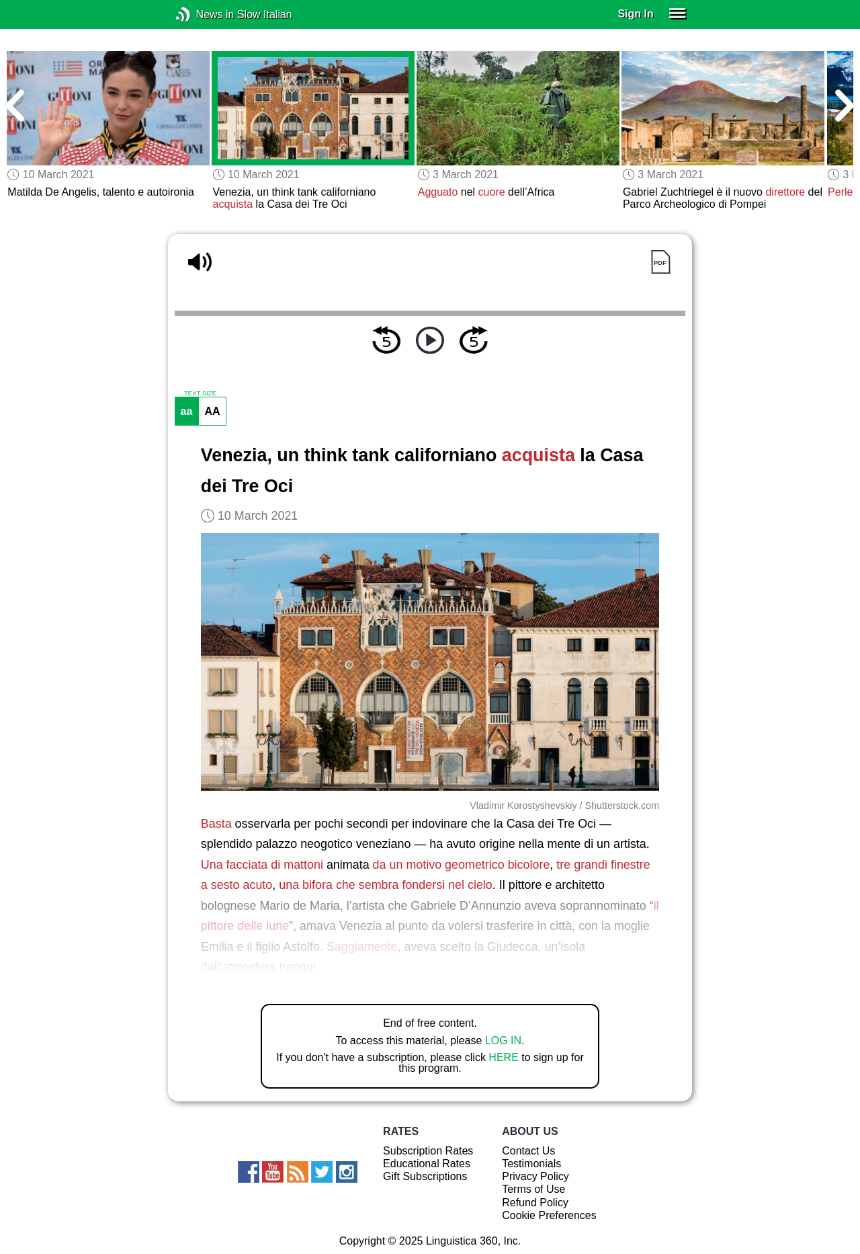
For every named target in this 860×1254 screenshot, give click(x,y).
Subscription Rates (428, 1151)
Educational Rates (426, 1163)
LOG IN (503, 1040)
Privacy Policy (535, 1176)
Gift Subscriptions (425, 1176)
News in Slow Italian (203, 14)
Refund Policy (535, 1202)
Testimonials (531, 1163)
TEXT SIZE (200, 393)
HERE (503, 1057)
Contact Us (528, 1151)
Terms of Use (533, 1189)
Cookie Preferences (549, 1215)
